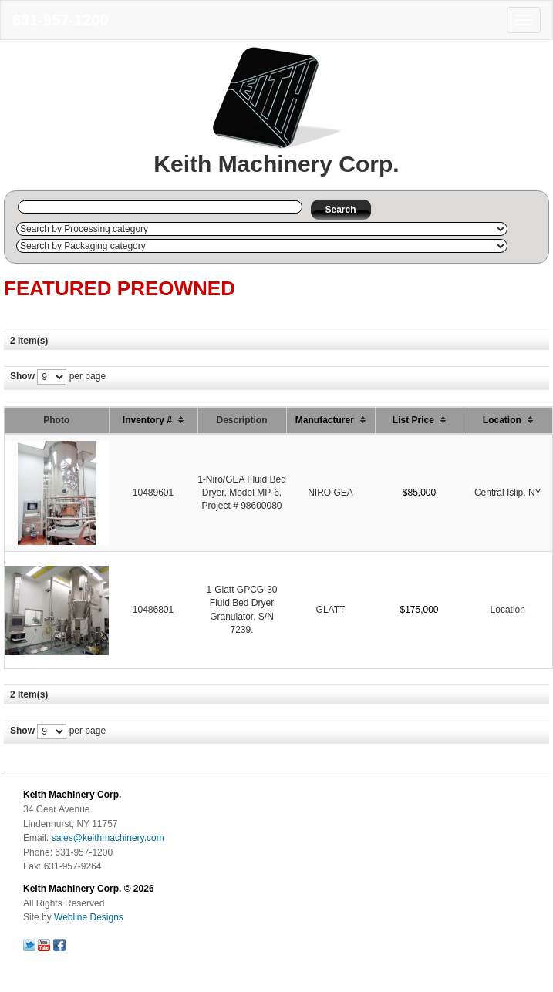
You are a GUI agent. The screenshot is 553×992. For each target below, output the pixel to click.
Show (22, 376)
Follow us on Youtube (44, 945)
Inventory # (153, 420)
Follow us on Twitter (29, 945)
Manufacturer (330, 420)
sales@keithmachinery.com (108, 837)
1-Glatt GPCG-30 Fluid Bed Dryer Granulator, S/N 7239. (241, 609)
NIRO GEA (330, 492)
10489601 (153, 492)
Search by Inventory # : (13, 207)
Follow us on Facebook (59, 945)
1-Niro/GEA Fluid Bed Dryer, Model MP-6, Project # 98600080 (241, 492)
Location (508, 420)
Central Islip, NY (507, 492)
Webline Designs (88, 917)
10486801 (153, 609)
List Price (419, 420)
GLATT (331, 609)
